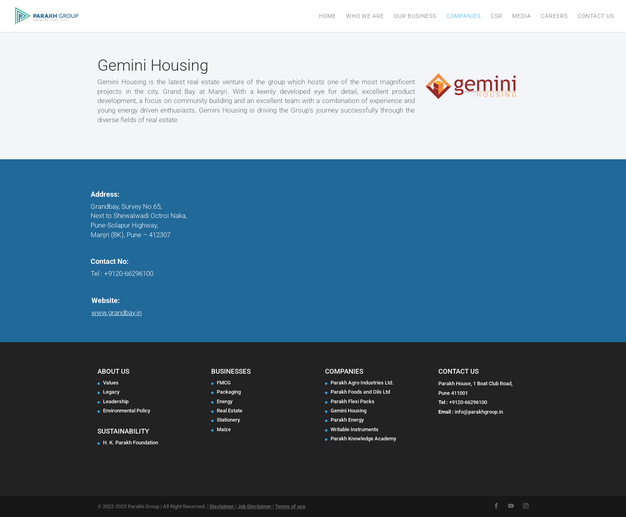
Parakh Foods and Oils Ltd (360, 392)
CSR (496, 16)
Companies (463, 16)
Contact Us (596, 16)
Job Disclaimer (255, 506)
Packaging (229, 392)
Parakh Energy (347, 420)
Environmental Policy (126, 411)
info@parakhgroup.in (479, 412)
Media (521, 16)
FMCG (224, 383)
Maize (224, 429)
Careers (554, 16)
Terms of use (290, 506)
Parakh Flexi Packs (352, 401)
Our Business (415, 16)
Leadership (116, 401)
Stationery (228, 420)
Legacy (111, 392)
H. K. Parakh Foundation (130, 443)
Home (327, 16)
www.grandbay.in (116, 313)
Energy (224, 401)
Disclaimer (222, 506)
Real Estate (229, 411)
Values (111, 383)
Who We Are (365, 16)
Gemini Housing (348, 411)
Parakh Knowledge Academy (363, 439)
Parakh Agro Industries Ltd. (362, 383)
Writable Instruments (354, 429)
